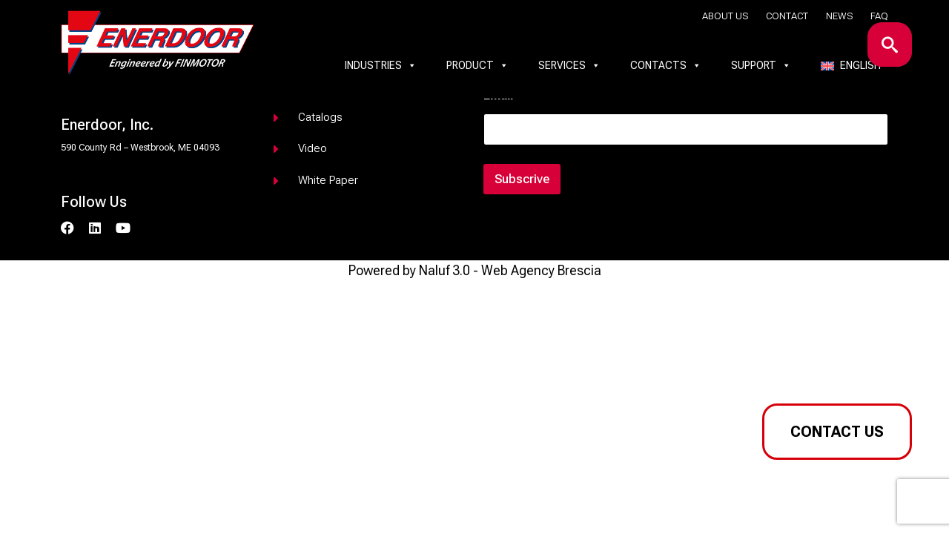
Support (761, 65)
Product (477, 65)
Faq (879, 16)
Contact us (837, 432)
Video (312, 148)
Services (569, 65)
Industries (381, 65)
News (839, 16)
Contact (787, 16)
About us (725, 16)
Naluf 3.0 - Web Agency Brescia (510, 270)
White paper (328, 180)
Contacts (665, 65)
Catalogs (320, 117)
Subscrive (522, 178)
